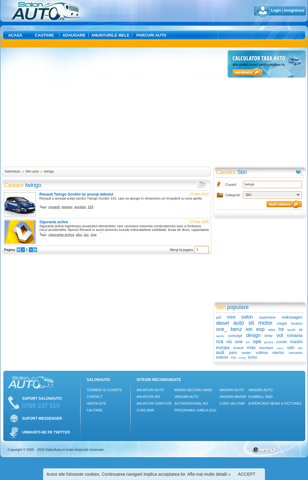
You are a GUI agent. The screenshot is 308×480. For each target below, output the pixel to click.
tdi (300, 329)
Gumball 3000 (260, 397)
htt (281, 329)
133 (90, 207)
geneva (269, 342)
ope (257, 341)
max (251, 347)
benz (236, 329)
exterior (222, 357)
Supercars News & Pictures (275, 403)
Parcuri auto (151, 35)
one (239, 341)
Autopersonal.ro (191, 403)
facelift (291, 329)
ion (249, 329)
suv (248, 342)
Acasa (15, 35)
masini (296, 341)
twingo (49, 171)
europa (223, 347)
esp (94, 234)
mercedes (295, 353)
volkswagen (292, 317)
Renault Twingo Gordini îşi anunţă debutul (76, 194)
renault (54, 207)
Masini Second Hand (193, 390)
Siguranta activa (53, 222)
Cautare (44, 35)
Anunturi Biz (148, 397)
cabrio (280, 348)
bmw (268, 336)
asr (86, 234)
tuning (242, 357)
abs (79, 234)
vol (279, 335)
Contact (95, 397)
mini (231, 316)
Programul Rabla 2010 (195, 410)
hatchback (266, 348)
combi (281, 341)
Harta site (96, 403)
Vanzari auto (186, 397)
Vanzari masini (232, 397)
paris (233, 353)
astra (271, 329)
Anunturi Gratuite (154, 403)
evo (233, 357)
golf (218, 317)
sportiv (220, 336)
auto (238, 323)
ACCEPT (246, 474)
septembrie (267, 317)
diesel (222, 323)
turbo (252, 357)
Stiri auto (32, 171)
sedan (246, 353)
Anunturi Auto (150, 390)
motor (265, 323)
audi (220, 352)
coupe (282, 323)
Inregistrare (294, 10)
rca (219, 341)
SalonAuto (12, 171)
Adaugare (73, 35)
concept (235, 335)
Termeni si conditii (104, 390)
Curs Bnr (145, 410)
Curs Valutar (232, 403)
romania (294, 335)
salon (247, 316)
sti (251, 323)
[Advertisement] (57, 107)
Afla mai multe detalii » (209, 474)
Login (276, 10)
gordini (80, 207)
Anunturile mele (110, 35)
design (253, 335)
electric (278, 353)
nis (229, 341)
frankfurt (296, 323)
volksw (262, 352)
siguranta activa (61, 234)
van (290, 347)
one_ (221, 329)
